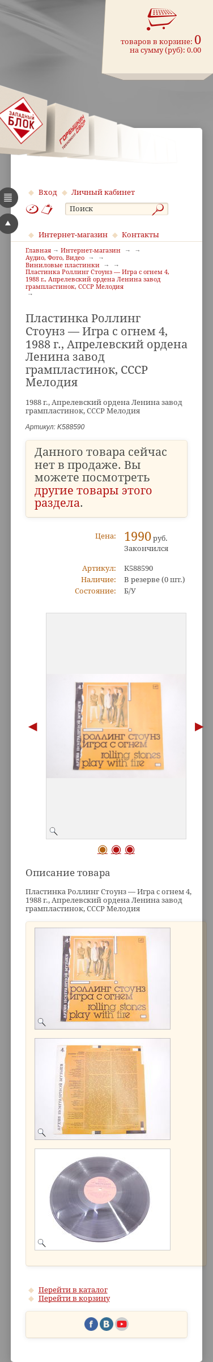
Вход (48, 192)
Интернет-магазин (73, 234)
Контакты (140, 234)
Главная (38, 250)
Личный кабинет (103, 192)
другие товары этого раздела (93, 497)
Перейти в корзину (74, 1298)
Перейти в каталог (73, 1290)
